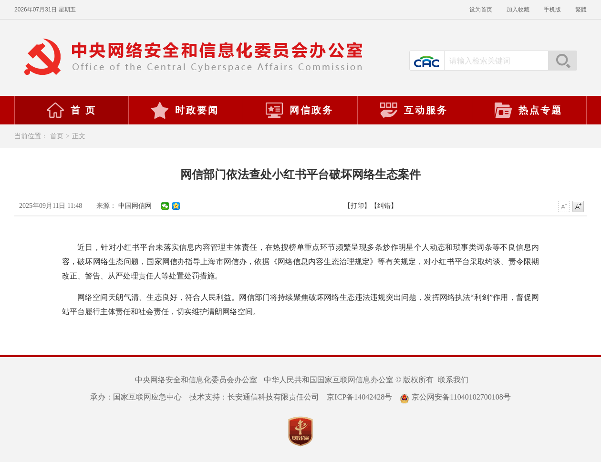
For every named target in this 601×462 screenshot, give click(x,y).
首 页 (71, 110)
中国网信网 (135, 205)
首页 (56, 136)
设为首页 (480, 9)
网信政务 (299, 110)
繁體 (581, 9)
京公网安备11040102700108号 (455, 397)
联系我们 (453, 380)
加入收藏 (518, 9)
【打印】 (357, 205)
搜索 (562, 60)
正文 (78, 136)
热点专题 (528, 110)
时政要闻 (184, 110)
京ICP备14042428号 (359, 397)
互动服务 (413, 110)
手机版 (552, 9)
